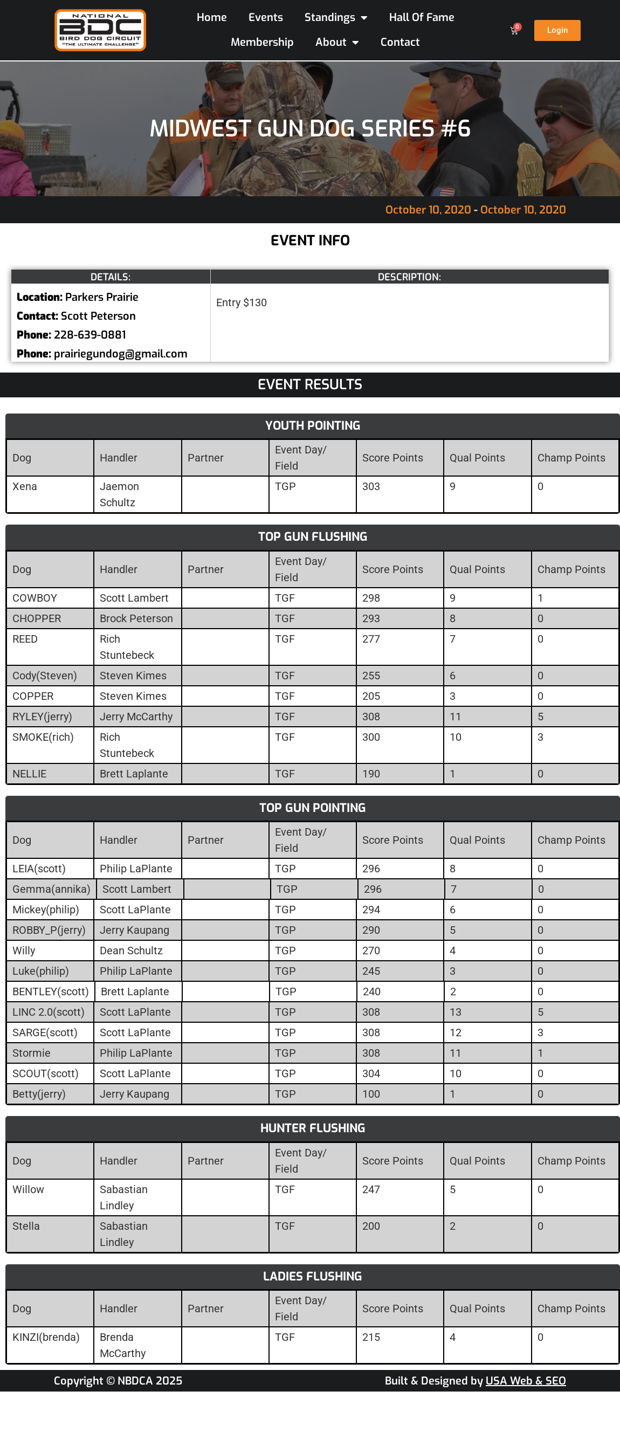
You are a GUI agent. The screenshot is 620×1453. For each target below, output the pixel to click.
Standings (336, 18)
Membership (262, 42)
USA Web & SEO (526, 1381)
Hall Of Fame (421, 17)
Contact (400, 42)
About (337, 42)
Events (266, 17)
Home (212, 17)
